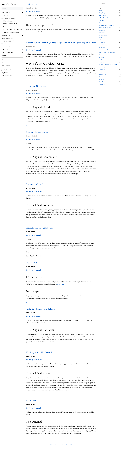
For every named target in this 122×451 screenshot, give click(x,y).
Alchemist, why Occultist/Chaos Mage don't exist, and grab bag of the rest (61, 43)
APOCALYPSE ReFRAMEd (11, 24)
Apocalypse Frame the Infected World (108, 64)
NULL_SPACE (7, 49)
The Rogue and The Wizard (39, 352)
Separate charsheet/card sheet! (40, 228)
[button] (50, 444)
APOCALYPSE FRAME (8, 18)
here (43, 256)
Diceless (101, 59)
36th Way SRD (6, 12)
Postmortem (31, 4)
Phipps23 (101, 37)
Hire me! (4, 62)
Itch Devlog (29, 11)
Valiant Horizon (7, 46)
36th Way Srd (38, 11)
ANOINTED (5, 15)
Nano (100, 72)
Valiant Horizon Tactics (104, 18)
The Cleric (31, 401)
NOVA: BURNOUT (8, 41)
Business (101, 23)
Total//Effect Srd (103, 79)
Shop (3, 60)
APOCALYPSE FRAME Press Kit (12, 29)
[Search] (12, 8)
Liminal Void (102, 30)
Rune (100, 10)
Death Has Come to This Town (106, 25)
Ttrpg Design (102, 13)
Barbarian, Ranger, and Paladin (40, 309)
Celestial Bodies (6, 35)
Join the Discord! (6, 70)
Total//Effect (102, 47)
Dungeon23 (102, 69)
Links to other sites (7, 75)
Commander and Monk (37, 132)
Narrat (100, 55)
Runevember (102, 77)
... (26, 36)
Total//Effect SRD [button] (8, 52)
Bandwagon (102, 32)
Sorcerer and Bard (34, 184)
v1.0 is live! (31, 263)
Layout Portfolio (6, 65)
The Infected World (8, 26)
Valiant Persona (102, 40)
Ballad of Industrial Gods (10, 21)
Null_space (101, 20)
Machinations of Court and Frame (107, 52)
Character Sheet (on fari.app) (11, 32)
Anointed (101, 62)
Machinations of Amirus (104, 50)
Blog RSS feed (5, 73)
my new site (60, 284)
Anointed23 (102, 67)
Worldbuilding (102, 74)
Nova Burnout (102, 84)
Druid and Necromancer (37, 86)
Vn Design (101, 57)
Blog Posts (4, 55)
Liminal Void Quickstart (105, 45)
